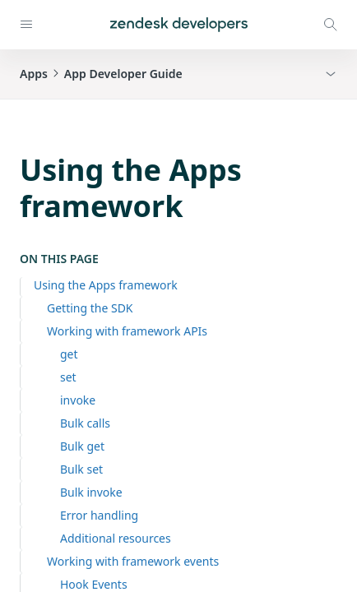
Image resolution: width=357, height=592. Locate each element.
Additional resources (115, 538)
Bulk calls (85, 423)
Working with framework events (133, 561)
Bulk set (81, 469)
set (68, 377)
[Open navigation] (26, 24)
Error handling (99, 515)
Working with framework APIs (127, 331)
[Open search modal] (330, 24)
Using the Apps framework (106, 285)
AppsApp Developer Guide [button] (101, 73)
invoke (77, 400)
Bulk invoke (91, 492)
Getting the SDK (90, 308)
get (69, 354)
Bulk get (82, 446)
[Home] (179, 25)
